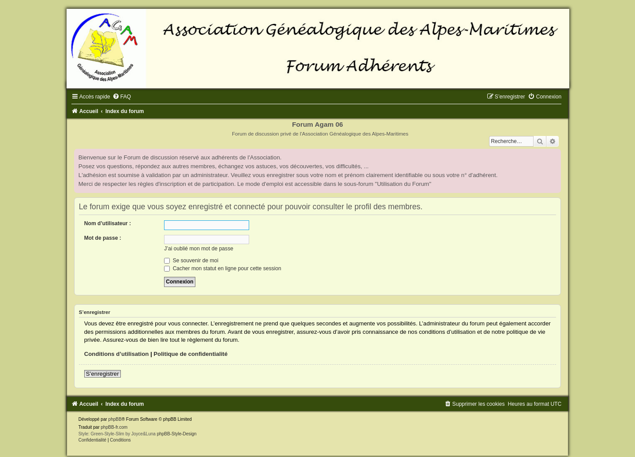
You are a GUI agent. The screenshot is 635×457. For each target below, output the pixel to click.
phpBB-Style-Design (177, 433)
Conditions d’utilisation (116, 354)
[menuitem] (121, 97)
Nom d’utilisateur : (107, 223)
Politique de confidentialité (190, 354)
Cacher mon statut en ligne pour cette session (222, 268)
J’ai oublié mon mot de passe (198, 248)
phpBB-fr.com (114, 427)
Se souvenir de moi (191, 260)
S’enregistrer (102, 373)
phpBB (115, 419)
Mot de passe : (102, 238)
